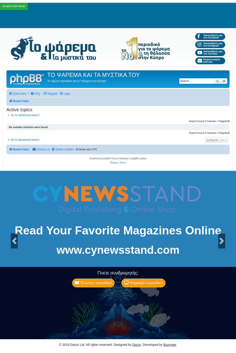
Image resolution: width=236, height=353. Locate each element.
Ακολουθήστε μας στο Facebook (210, 36)
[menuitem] (35, 94)
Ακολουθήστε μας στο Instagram (210, 44)
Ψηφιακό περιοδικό (143, 282)
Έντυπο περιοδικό (93, 282)
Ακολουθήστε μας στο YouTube (210, 52)
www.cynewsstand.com (118, 250)
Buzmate (169, 345)
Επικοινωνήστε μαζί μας (209, 60)
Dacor (136, 345)
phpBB (106, 158)
